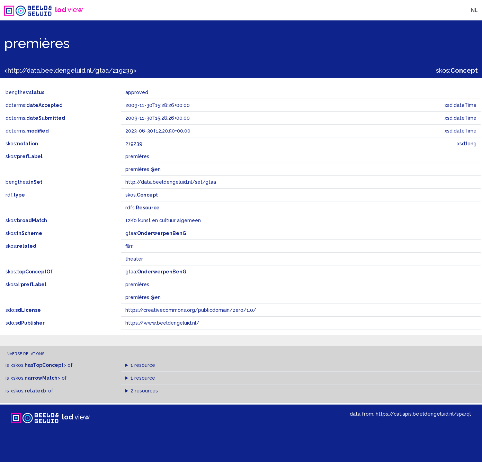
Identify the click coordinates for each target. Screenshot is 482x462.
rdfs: (142, 207)
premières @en (143, 297)
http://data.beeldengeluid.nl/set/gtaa (170, 182)
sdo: (23, 310)
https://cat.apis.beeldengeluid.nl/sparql (423, 414)
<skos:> (38, 365)
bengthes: (25, 92)
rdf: (15, 195)
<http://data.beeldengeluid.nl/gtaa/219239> (70, 70)
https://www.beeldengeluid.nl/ (162, 323)
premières (137, 284)
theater (134, 259)
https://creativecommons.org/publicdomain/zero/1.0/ (190, 310)
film (129, 246)
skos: (457, 70)
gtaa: (155, 233)
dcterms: (34, 105)
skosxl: (26, 284)
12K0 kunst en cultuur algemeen (163, 220)
